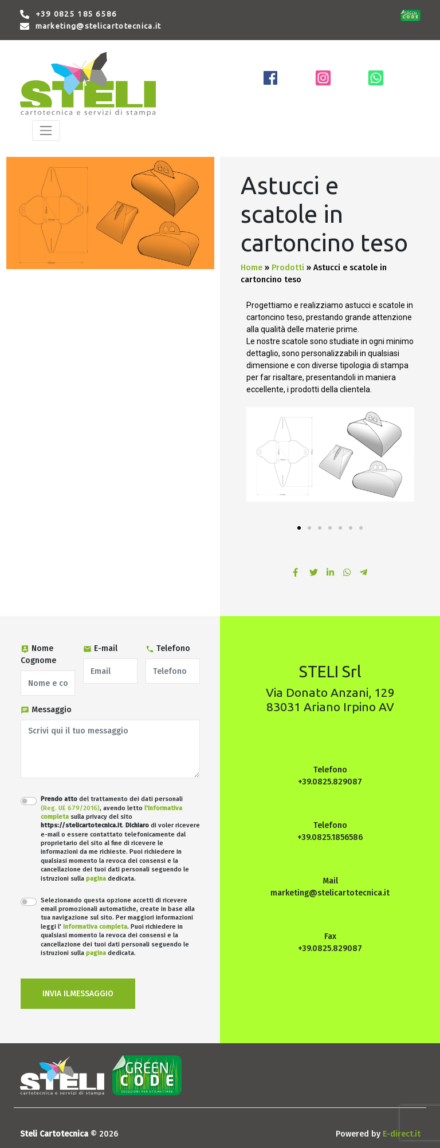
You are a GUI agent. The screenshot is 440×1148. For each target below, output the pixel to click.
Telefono (168, 648)
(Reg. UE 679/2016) (70, 808)
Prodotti (288, 268)
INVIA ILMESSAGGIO (77, 994)
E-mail (100, 648)
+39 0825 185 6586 (76, 14)
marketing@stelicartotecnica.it (99, 26)
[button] (299, 528)
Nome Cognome (38, 654)
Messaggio (46, 710)
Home (251, 268)
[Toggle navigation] (46, 130)
